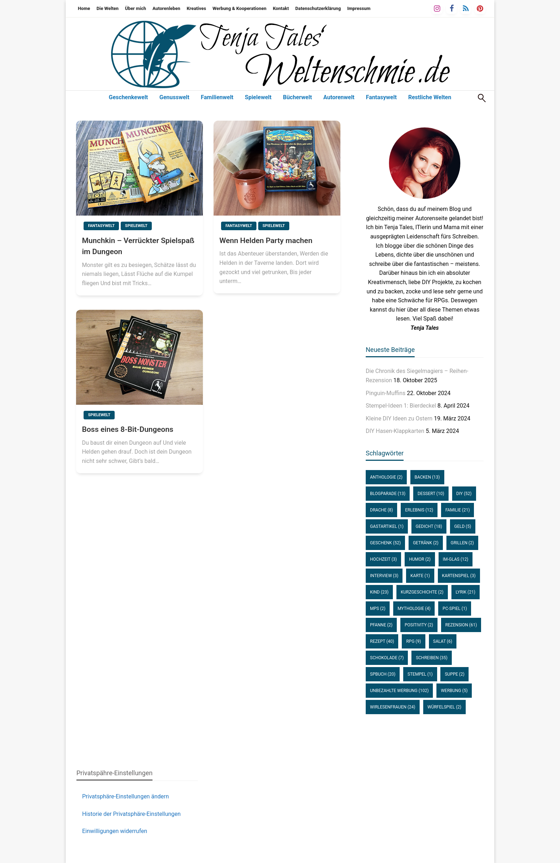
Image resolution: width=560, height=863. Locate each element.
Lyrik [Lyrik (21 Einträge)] (465, 592)
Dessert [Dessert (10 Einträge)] (431, 493)
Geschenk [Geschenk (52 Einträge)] (385, 542)
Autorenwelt (338, 97)
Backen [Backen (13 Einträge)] (427, 477)
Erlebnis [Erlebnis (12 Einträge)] (419, 510)
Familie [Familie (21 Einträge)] (457, 510)
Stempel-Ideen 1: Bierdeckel (401, 405)
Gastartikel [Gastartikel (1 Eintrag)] (387, 526)
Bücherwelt (297, 97)
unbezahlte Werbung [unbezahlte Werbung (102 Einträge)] (399, 690)
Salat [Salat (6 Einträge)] (442, 641)
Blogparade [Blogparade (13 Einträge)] (387, 493)
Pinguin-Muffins (385, 393)
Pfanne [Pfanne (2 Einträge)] (381, 624)
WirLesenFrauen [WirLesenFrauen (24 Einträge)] (392, 707)
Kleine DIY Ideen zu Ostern (399, 418)
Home (84, 8)
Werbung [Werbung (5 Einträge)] (454, 690)
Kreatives (196, 8)
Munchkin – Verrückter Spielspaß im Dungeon (138, 246)
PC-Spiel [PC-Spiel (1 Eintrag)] (454, 608)
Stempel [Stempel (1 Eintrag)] (420, 674)
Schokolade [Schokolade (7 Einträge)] (387, 657)
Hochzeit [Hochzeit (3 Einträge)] (383, 559)
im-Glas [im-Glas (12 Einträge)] (456, 559)
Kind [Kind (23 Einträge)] (379, 592)
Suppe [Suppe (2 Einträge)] (454, 674)
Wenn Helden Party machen (265, 240)
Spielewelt (258, 97)
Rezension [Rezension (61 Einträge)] (461, 624)
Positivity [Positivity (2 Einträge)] (419, 624)
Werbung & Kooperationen (239, 8)
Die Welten (107, 8)
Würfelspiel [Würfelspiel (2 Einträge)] (444, 707)
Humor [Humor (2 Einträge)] (419, 559)
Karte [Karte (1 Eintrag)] (420, 575)
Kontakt (281, 8)
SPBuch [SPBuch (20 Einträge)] (382, 674)
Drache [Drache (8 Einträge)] (381, 510)
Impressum (358, 8)
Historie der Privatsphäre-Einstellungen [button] (131, 814)
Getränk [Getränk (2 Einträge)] (426, 542)
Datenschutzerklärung (318, 8)
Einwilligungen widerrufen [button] (114, 831)
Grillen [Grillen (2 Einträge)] (462, 542)
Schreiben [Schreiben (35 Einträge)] (432, 657)
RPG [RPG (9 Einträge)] (413, 641)
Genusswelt (174, 97)
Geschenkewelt (128, 97)
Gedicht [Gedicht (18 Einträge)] (429, 526)
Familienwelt (217, 97)
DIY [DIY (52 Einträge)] (464, 493)
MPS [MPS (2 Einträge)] (377, 608)
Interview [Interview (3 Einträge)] (384, 575)
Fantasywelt (381, 97)
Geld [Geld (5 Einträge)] (462, 526)
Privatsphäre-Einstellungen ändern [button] (125, 796)
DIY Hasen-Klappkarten (395, 431)
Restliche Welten (429, 97)
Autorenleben (166, 8)
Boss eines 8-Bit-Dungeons (127, 429)
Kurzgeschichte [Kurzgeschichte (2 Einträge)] (422, 592)
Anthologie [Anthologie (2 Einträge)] (386, 477)
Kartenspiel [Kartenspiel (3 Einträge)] (459, 575)
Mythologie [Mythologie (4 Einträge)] (414, 608)
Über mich (135, 8)
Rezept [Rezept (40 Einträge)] (382, 641)
